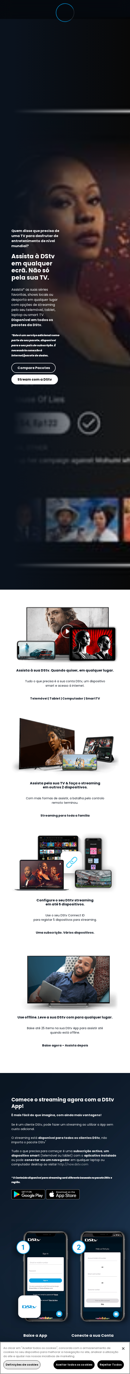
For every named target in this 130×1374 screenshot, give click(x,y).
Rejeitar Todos (111, 1365)
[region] (65, 1358)
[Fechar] (123, 1348)
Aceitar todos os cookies (74, 1365)
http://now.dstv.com (73, 1164)
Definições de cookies (22, 1365)
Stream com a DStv (34, 379)
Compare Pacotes (33, 367)
